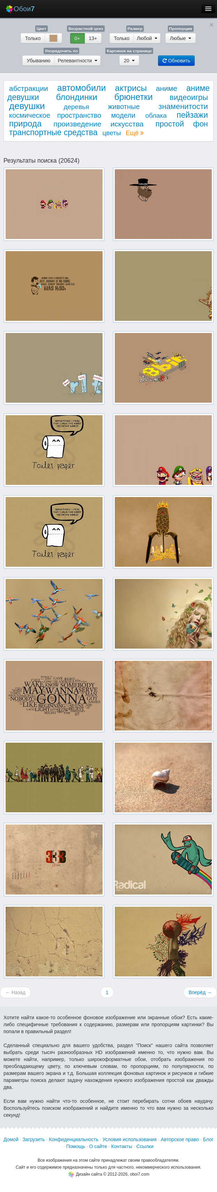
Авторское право (180, 1139)
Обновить (176, 60)
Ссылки (145, 1146)
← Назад (15, 992)
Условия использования (130, 1139)
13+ (93, 38)
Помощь (75, 1146)
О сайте (98, 1146)
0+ (77, 38)
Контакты (121, 1146)
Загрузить (33, 1139)
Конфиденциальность (73, 1139)
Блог (208, 1139)
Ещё (135, 133)
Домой (10, 1139)
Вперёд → (200, 992)
